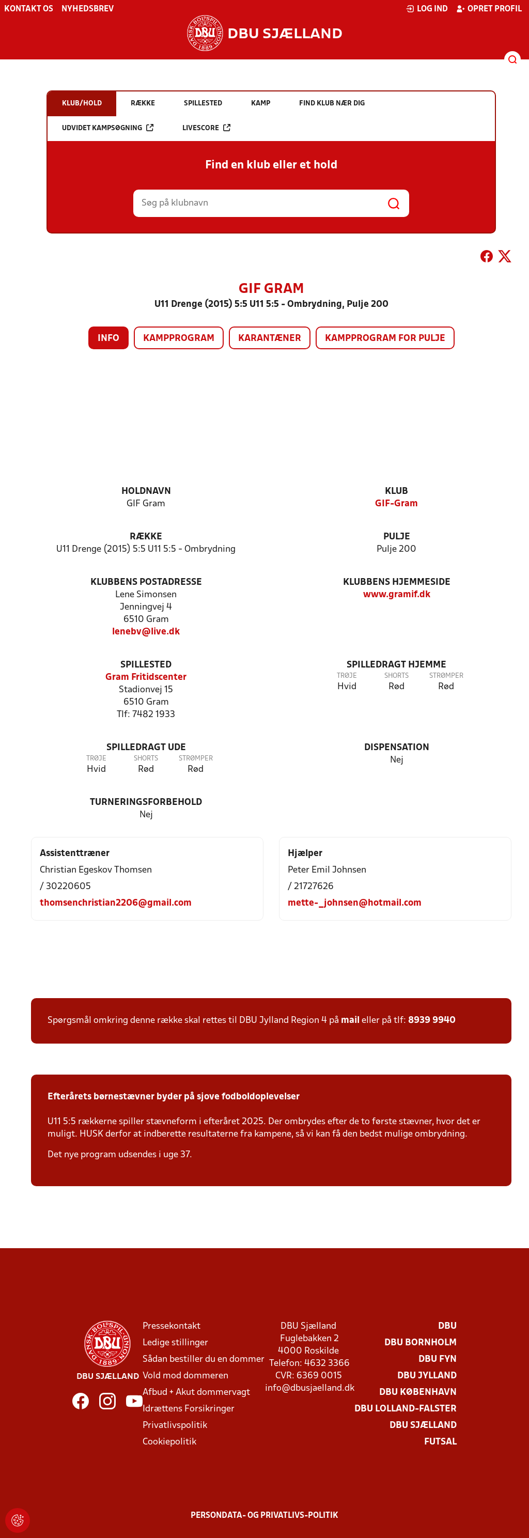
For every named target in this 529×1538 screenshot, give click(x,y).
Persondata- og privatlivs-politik (264, 1515)
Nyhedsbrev (87, 9)
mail (350, 1020)
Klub (396, 491)
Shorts (396, 676)
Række (146, 537)
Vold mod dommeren (185, 1376)
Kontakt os (28, 9)
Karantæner (269, 338)
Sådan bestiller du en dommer (203, 1359)
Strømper (446, 676)
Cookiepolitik (169, 1442)
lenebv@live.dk (146, 632)
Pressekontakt (171, 1326)
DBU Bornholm (420, 1343)
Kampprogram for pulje (385, 338)
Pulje (396, 537)
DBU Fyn (437, 1359)
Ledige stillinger (175, 1343)
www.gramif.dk (396, 595)
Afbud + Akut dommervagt (196, 1392)
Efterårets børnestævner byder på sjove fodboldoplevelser (174, 1097)
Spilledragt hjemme (396, 665)
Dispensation (396, 747)
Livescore (206, 128)
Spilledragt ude (146, 747)
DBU (447, 1326)
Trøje (347, 676)
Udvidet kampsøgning (107, 128)
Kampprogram (178, 338)
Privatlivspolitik (175, 1425)
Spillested (146, 665)
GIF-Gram (396, 504)
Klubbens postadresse (146, 582)
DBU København (418, 1392)
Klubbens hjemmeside (396, 582)
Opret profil (489, 8)
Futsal (440, 1442)
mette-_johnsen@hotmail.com (355, 903)
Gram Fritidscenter (145, 677)
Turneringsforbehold (146, 802)
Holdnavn (146, 491)
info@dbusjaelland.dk (309, 1388)
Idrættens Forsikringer (189, 1409)
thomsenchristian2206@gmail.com (116, 903)
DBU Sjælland (423, 1425)
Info (108, 338)
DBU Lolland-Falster (405, 1409)
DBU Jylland (427, 1376)
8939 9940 (432, 1020)
